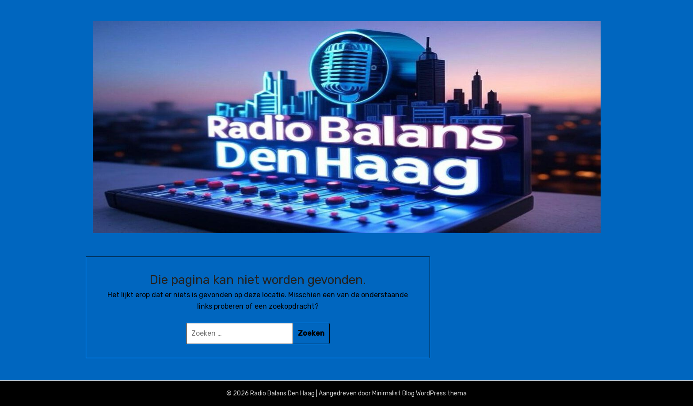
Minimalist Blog (393, 393)
